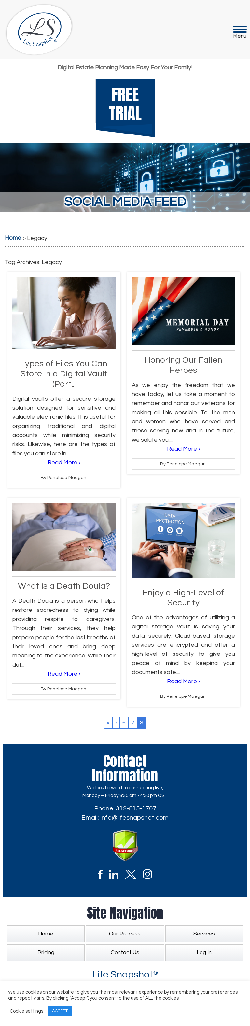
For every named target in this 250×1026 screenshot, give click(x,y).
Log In (204, 953)
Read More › (64, 462)
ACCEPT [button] (60, 1011)
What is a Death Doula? (64, 586)
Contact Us (125, 953)
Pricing (45, 953)
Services (204, 934)
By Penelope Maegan (63, 477)
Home (45, 934)
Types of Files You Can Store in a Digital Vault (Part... (64, 373)
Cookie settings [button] (26, 1011)
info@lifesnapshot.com (134, 817)
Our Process (125, 934)
